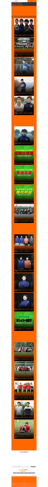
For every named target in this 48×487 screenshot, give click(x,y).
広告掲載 (24, 483)
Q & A (13, 481)
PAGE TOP (24, 475)
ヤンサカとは (13, 483)
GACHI (25, 478)
